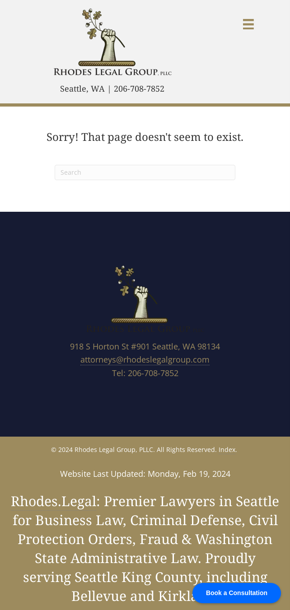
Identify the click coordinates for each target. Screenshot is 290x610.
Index (227, 449)
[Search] (145, 172)
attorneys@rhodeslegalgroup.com (145, 359)
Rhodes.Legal (53, 501)
